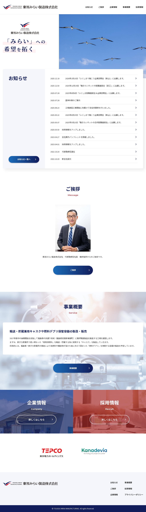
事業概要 (126, 7)
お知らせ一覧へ (23, 159)
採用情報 (139, 7)
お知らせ (89, 7)
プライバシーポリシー (134, 494)
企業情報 (113, 7)
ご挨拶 (101, 7)
